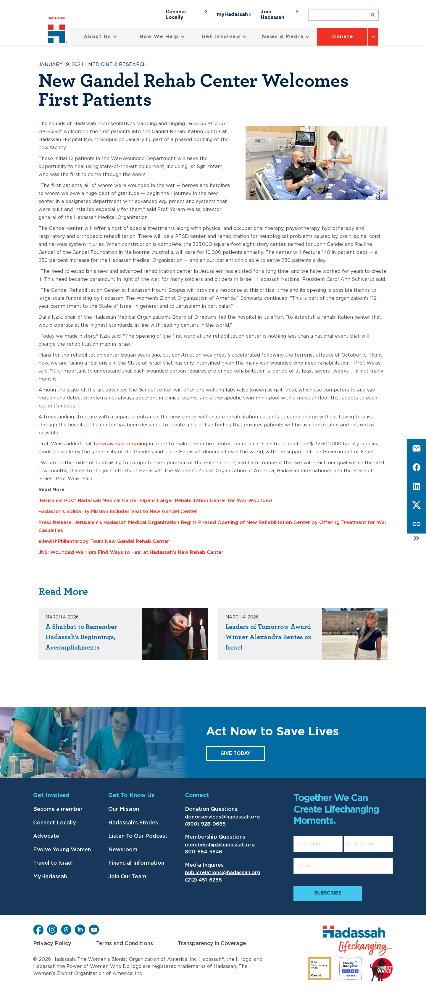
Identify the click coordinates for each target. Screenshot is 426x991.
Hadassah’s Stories (133, 823)
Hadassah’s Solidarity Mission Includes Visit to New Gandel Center (117, 511)
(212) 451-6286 (203, 879)
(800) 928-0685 (205, 823)
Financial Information (136, 863)
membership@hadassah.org (220, 844)
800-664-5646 (203, 851)
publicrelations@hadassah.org (222, 872)
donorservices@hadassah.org (222, 816)
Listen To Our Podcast (137, 836)
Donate (343, 36)
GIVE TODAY (235, 753)
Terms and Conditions (124, 943)
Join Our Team (127, 876)
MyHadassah (50, 876)
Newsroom (122, 850)
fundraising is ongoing (120, 443)
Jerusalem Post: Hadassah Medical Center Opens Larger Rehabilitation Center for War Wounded (155, 500)
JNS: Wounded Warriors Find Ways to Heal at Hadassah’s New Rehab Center (130, 552)
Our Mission (123, 809)
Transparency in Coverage (212, 943)
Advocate (46, 836)
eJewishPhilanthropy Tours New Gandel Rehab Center (103, 541)
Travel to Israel (53, 863)
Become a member (58, 809)
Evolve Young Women (62, 850)
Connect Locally (54, 823)
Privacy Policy (52, 943)
